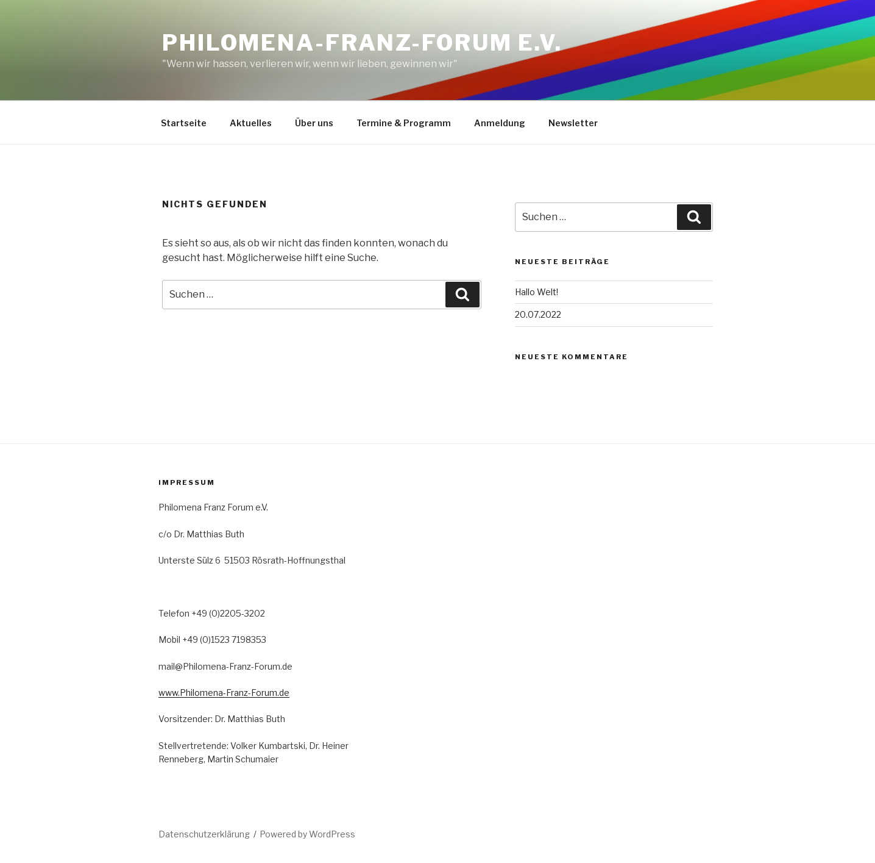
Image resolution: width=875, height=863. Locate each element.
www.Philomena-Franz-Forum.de (223, 692)
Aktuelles (251, 123)
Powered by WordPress (307, 834)
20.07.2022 (538, 314)
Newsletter (573, 123)
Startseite (184, 123)
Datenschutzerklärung (204, 834)
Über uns (314, 123)
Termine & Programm (403, 123)
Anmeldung (499, 123)
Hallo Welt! (536, 292)
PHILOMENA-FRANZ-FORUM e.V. (362, 42)
